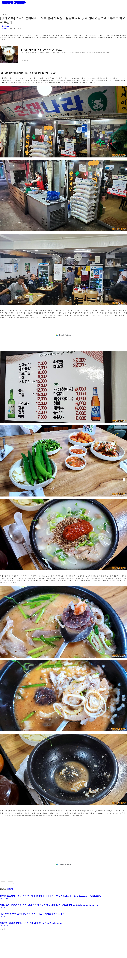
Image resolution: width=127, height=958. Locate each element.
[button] (2, 8)
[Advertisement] (63, 335)
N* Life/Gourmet (5, 26)
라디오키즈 (5, 28)
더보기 (10, 889)
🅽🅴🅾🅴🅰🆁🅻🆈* (14, 2)
